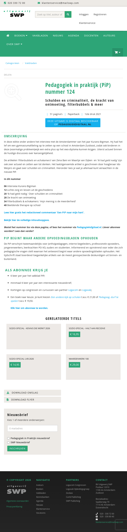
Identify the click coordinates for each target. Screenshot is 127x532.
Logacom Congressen (76, 485)
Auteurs (109, 35)
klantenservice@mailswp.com (109, 522)
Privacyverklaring (14, 506)
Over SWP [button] (14, 44)
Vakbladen (40, 35)
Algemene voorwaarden (17, 501)
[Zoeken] (68, 14)
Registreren (100, 14)
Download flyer (20, 399)
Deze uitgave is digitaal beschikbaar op (72, 122)
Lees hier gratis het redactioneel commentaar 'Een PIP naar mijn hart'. (44, 212)
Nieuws (58, 35)
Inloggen (84, 14)
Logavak (86, 290)
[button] (117, 52)
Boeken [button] (20, 35)
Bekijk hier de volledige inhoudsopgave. (27, 220)
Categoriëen (12, 63)
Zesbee (69, 493)
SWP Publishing (73, 501)
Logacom (73, 290)
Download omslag (22, 392)
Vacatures (40, 512)
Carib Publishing (73, 497)
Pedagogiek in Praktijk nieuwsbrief (28, 438)
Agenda (73, 35)
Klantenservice (87, 23)
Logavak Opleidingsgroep (77, 489)
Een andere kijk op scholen (66, 297)
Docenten (91, 35)
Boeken (39, 489)
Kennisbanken (42, 497)
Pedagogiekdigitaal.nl (89, 227)
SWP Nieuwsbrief (18, 442)
